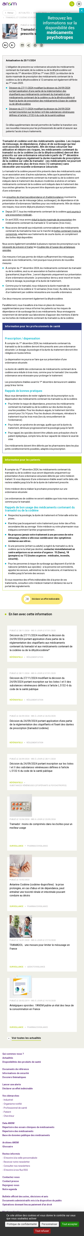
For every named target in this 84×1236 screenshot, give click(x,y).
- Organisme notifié (12, 1104)
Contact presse (10, 1181)
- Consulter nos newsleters (16, 1166)
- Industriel (7, 1100)
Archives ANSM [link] (10, 1142)
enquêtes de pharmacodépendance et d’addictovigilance (35, 197)
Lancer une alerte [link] (11, 1084)
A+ (5, 45)
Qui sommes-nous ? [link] (13, 1054)
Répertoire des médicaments (17, 1131)
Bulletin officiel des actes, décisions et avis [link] (25, 1196)
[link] (9, 4)
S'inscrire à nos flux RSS (16, 1170)
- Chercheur (8, 1116)
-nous (10, 1185)
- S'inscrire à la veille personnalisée (19, 1158)
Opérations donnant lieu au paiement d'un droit (27, 1204)
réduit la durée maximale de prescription (51, 219)
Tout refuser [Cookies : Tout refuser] (42, 1230)
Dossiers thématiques (14, 1077)
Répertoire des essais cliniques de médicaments (28, 1127)
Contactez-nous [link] (11, 1177)
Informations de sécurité (15, 1073)
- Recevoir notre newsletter (16, 1162)
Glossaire (7, 1146)
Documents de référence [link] (15, 1069)
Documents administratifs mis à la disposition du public (32, 1200)
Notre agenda (9, 1189)
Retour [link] (9, 12)
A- (12, 45)
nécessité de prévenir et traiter (17, 247)
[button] (71, 3)
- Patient (6, 1112)
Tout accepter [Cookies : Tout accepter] (69, 1224)
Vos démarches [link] (10, 1095)
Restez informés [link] (11, 1154)
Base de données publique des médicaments (26, 1135)
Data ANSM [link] (8, 1123)
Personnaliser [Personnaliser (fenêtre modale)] (49, 1224)
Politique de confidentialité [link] (22, 1224)
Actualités (24, 13)
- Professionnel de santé (14, 1108)
